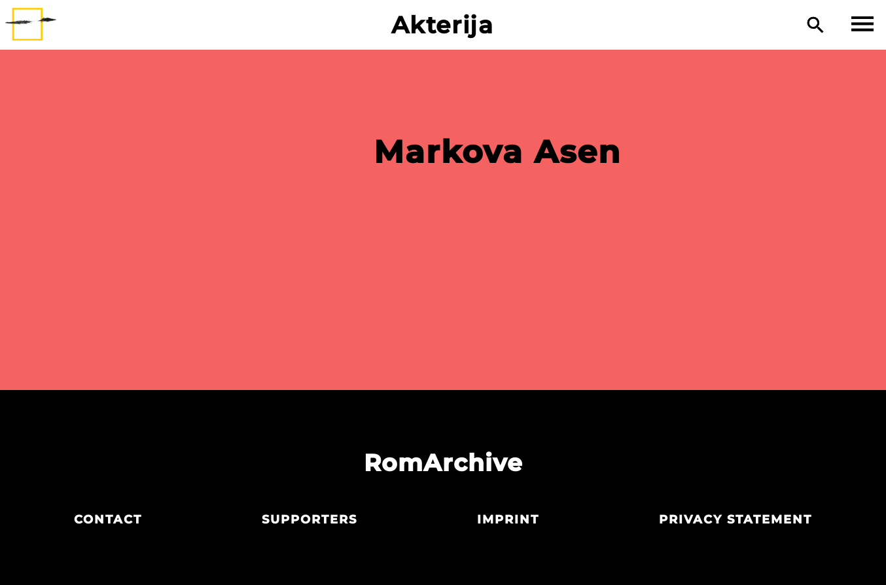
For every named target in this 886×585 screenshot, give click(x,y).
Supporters (309, 519)
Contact (108, 519)
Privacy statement (735, 519)
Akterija (442, 24)
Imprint (508, 519)
